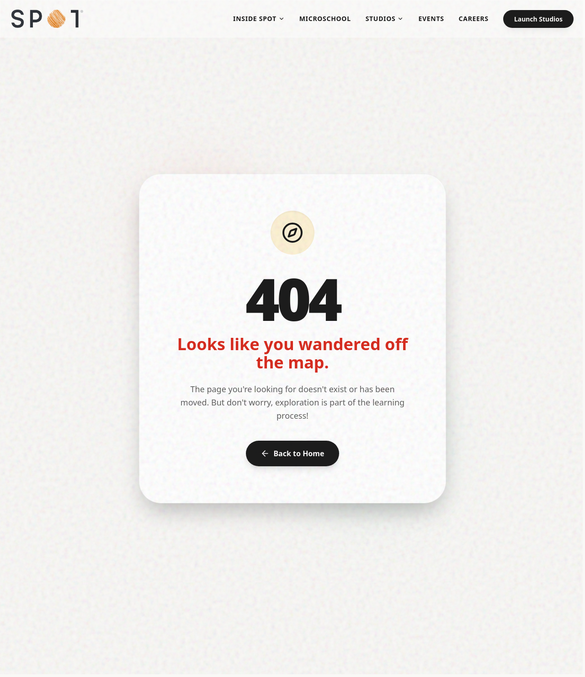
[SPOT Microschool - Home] (47, 19)
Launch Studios (538, 19)
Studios (385, 18)
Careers (474, 18)
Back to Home (292, 453)
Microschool (325, 18)
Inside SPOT (259, 18)
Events (431, 18)
